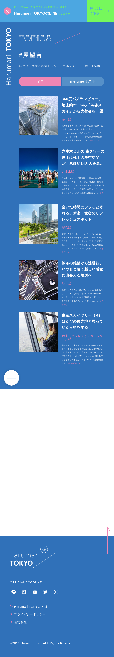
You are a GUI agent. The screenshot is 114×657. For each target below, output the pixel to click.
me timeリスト (83, 81)
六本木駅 (68, 171)
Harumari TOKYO (8, 56)
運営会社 (18, 622)
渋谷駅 (66, 119)
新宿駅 (66, 227)
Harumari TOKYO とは (29, 606)
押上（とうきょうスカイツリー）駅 (82, 337)
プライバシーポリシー (28, 614)
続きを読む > (95, 140)
